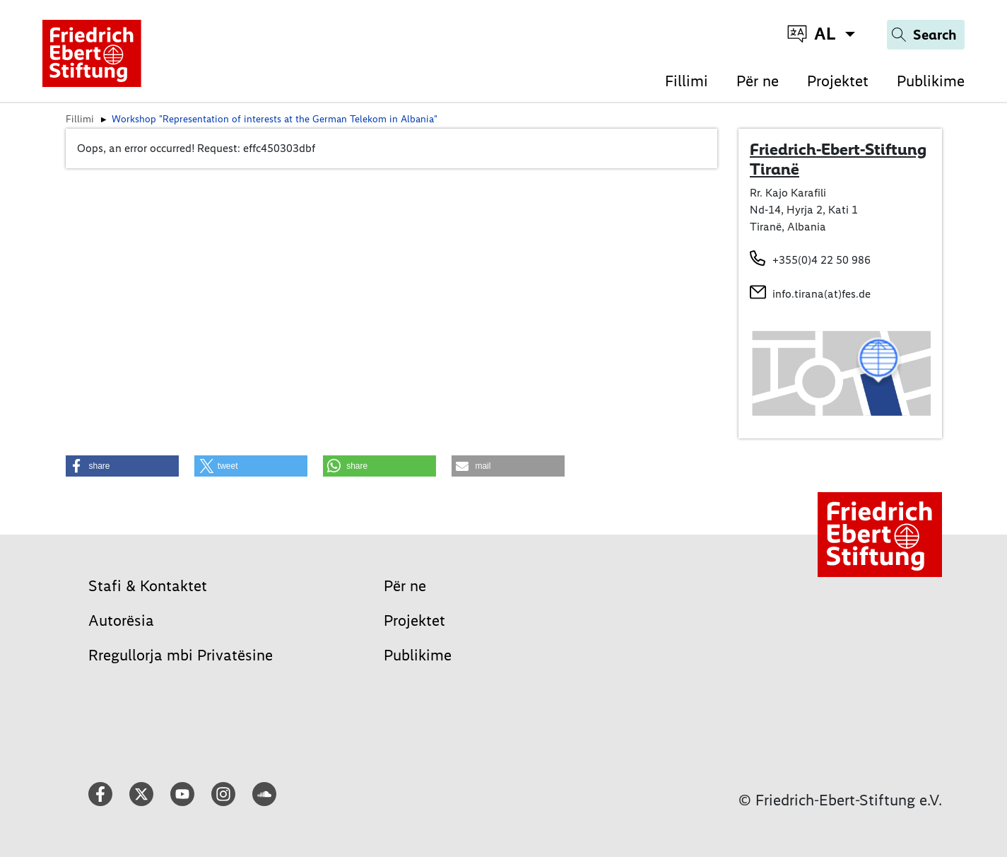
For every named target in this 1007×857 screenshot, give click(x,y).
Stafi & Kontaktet (147, 585)
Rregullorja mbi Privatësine (180, 655)
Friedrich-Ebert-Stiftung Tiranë (838, 159)
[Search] (926, 34)
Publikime (931, 81)
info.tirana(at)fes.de (821, 294)
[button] (122, 466)
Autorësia (121, 620)
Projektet (837, 81)
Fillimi (686, 81)
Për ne (757, 81)
